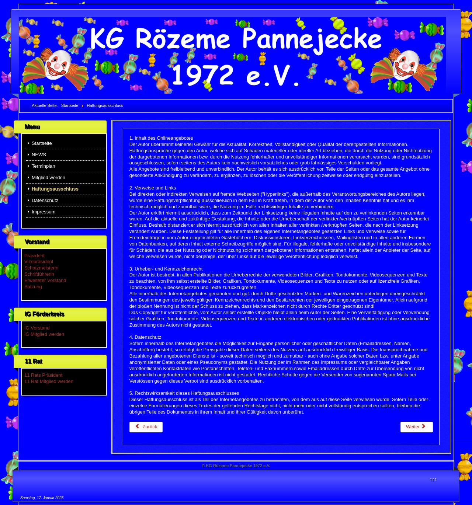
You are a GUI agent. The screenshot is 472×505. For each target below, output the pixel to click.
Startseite (42, 143)
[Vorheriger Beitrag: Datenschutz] (146, 427)
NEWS (39, 154)
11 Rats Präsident (43, 375)
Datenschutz (45, 200)
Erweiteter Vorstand (45, 280)
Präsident (34, 255)
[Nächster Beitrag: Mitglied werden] (416, 427)
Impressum (43, 212)
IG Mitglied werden (44, 334)
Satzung (33, 286)
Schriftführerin (39, 274)
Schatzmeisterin (41, 268)
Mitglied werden (48, 177)
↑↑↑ (433, 479)
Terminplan (43, 166)
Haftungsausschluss (55, 189)
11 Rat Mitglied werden (48, 381)
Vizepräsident (38, 261)
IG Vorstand (37, 328)
